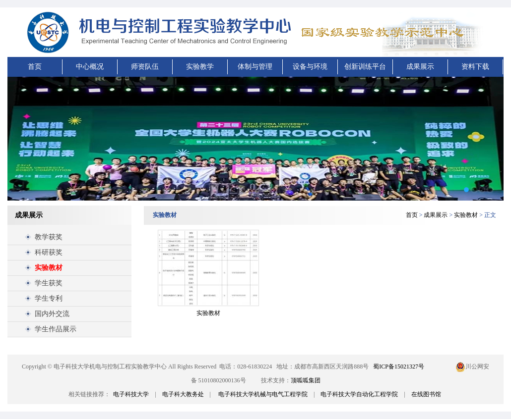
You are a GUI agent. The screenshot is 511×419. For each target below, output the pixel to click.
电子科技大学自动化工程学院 (359, 394)
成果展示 (420, 66)
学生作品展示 (55, 329)
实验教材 (49, 267)
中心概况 (90, 66)
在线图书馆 (426, 394)
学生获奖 (49, 283)
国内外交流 (52, 313)
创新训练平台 (365, 66)
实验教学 (200, 66)
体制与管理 (255, 66)
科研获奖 (49, 252)
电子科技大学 (131, 394)
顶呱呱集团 (305, 380)
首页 (35, 66)
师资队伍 (145, 66)
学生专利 (49, 298)
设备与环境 (310, 66)
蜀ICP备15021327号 (398, 366)
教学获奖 (49, 237)
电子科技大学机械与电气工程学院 (263, 394)
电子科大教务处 (183, 394)
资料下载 (475, 66)
